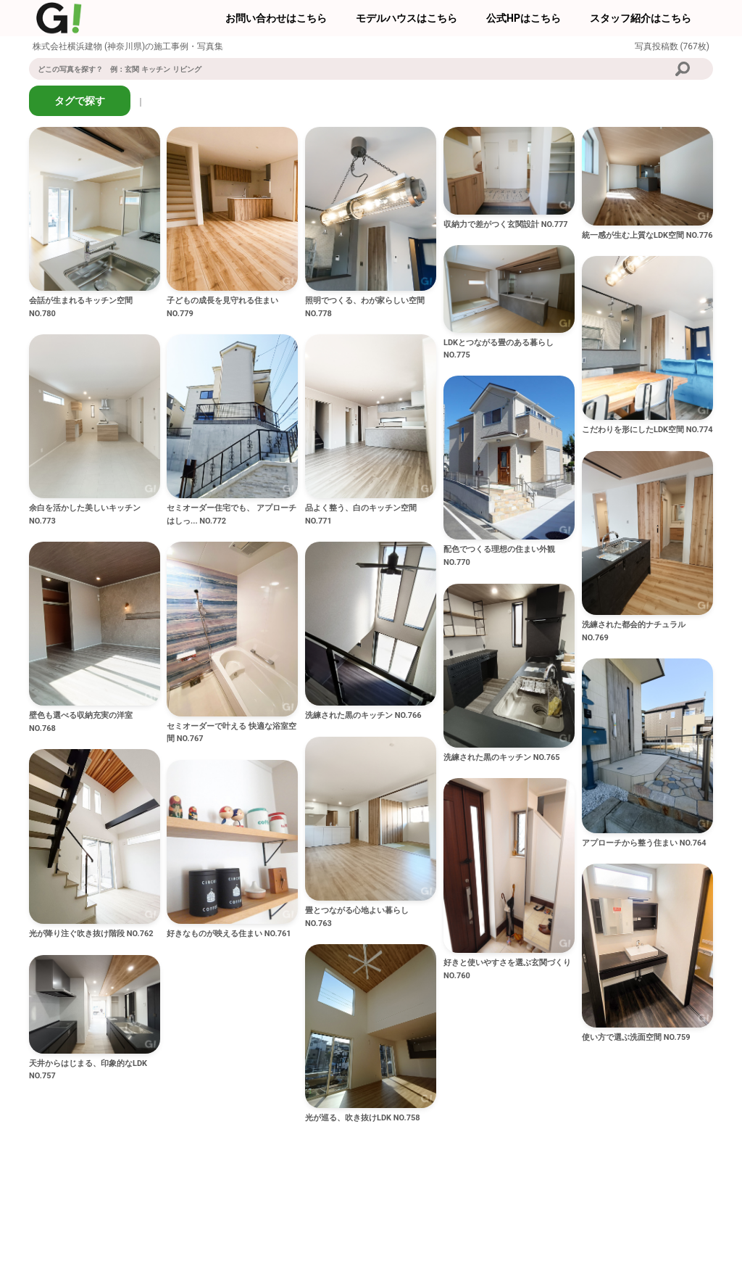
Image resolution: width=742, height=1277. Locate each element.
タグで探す (79, 101)
